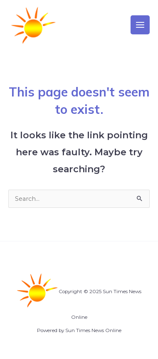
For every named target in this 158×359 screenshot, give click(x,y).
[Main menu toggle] (140, 24)
